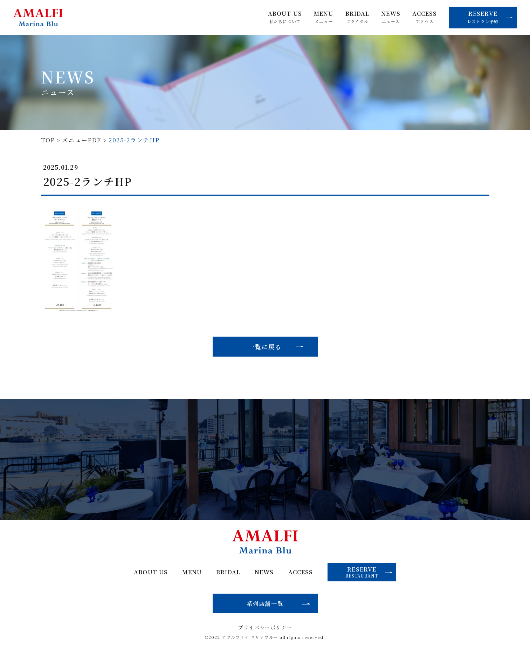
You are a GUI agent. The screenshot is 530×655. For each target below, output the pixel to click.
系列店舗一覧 (265, 603)
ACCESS (424, 17)
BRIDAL (357, 17)
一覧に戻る (265, 346)
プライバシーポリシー (265, 627)
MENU (323, 17)
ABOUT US (285, 17)
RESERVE (490, 16)
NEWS (390, 17)
